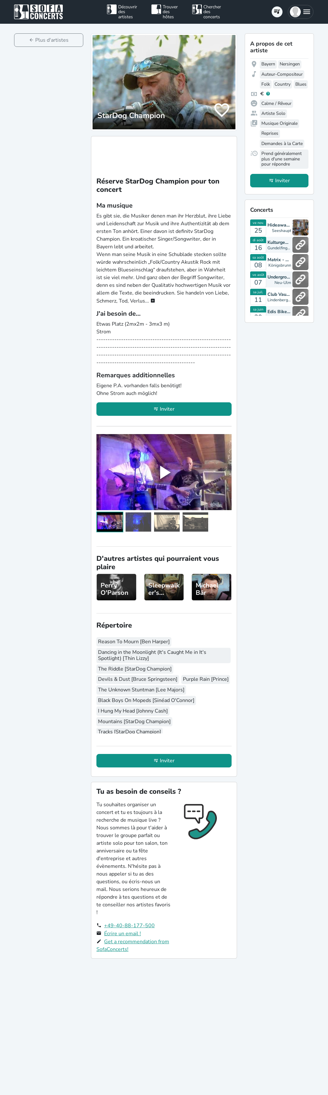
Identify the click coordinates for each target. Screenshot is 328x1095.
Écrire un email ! (122, 933)
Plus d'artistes (52, 40)
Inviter (167, 409)
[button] (301, 12)
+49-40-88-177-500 (129, 925)
